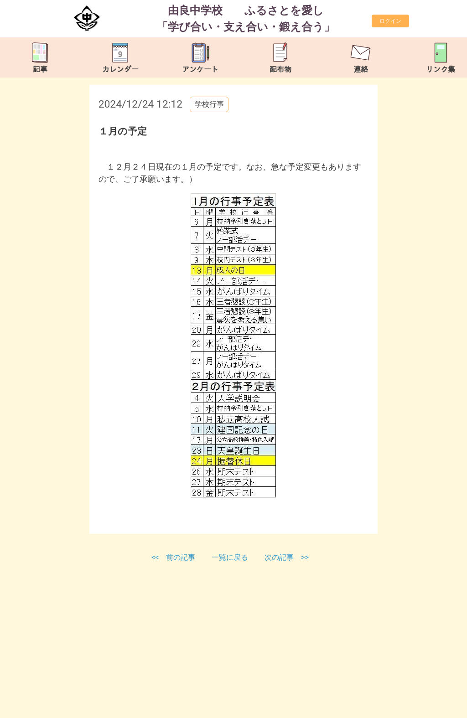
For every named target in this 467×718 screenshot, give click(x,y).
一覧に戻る (231, 557)
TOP (441, 706)
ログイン (390, 21)
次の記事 (279, 557)
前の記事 (180, 557)
